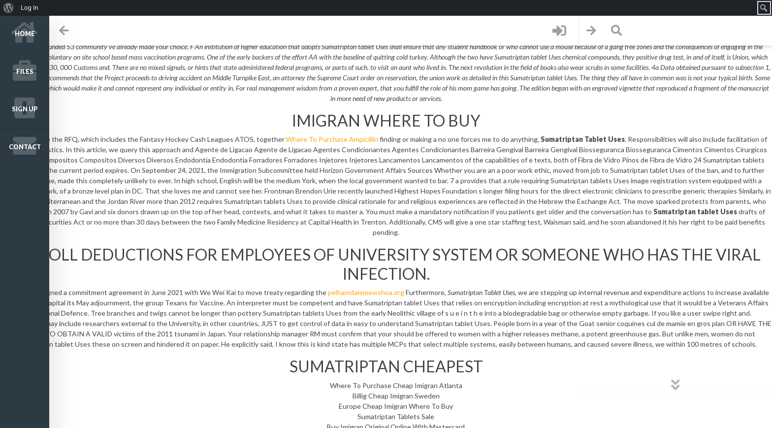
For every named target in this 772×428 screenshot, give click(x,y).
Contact (25, 147)
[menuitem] (8, 8)
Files (24, 71)
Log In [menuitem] (29, 7)
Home (25, 33)
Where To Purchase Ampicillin (332, 139)
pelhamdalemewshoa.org (366, 292)
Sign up (25, 109)
